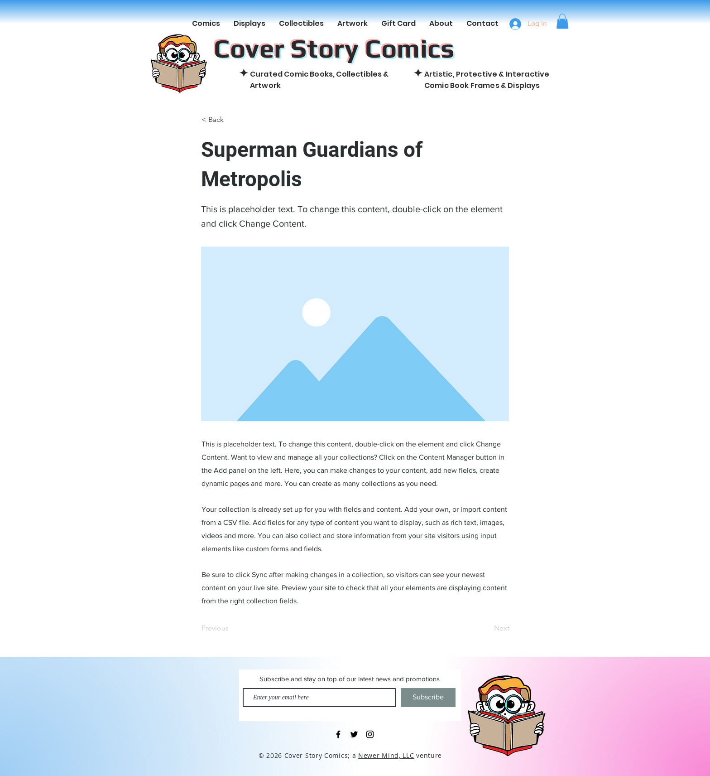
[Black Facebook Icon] (338, 734)
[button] (562, 21)
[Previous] (231, 629)
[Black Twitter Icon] (354, 734)
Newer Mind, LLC (386, 755)
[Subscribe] (428, 697)
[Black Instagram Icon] (370, 734)
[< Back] (231, 120)
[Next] (486, 629)
